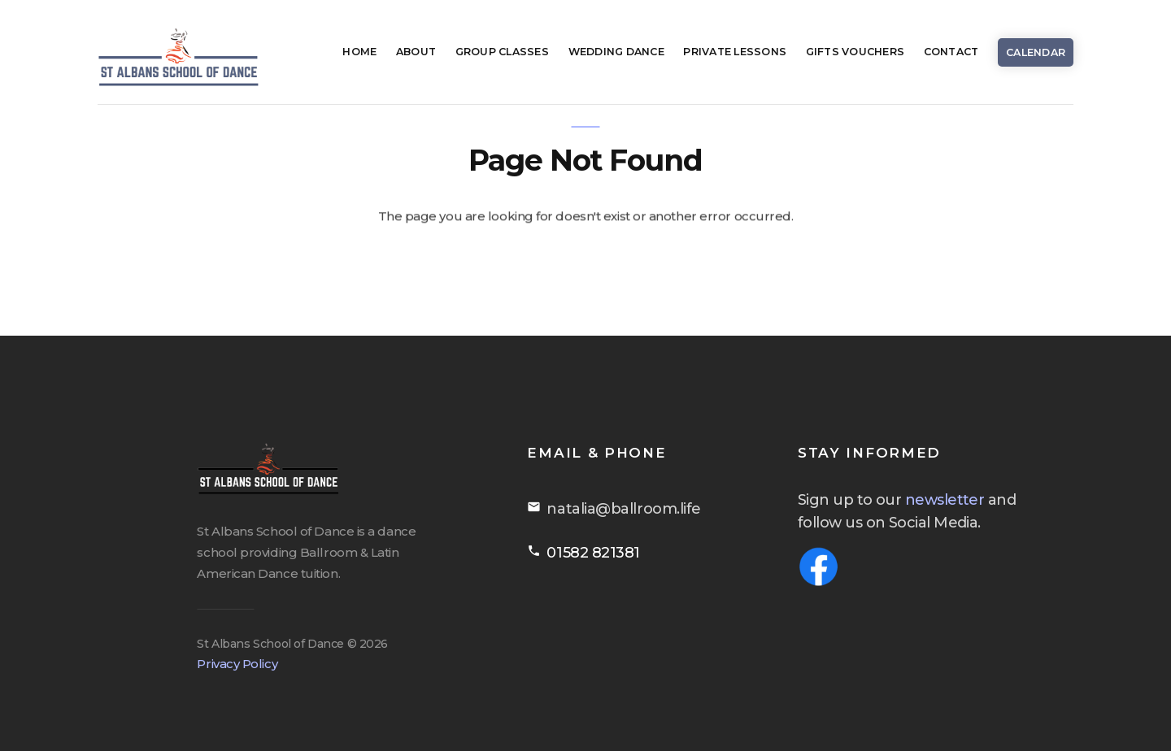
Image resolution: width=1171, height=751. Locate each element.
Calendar (1035, 52)
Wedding (616, 52)
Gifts (855, 52)
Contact (951, 52)
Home (359, 52)
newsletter (965, 500)
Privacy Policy (229, 663)
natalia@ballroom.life (644, 509)
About (416, 52)
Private (734, 52)
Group (502, 52)
